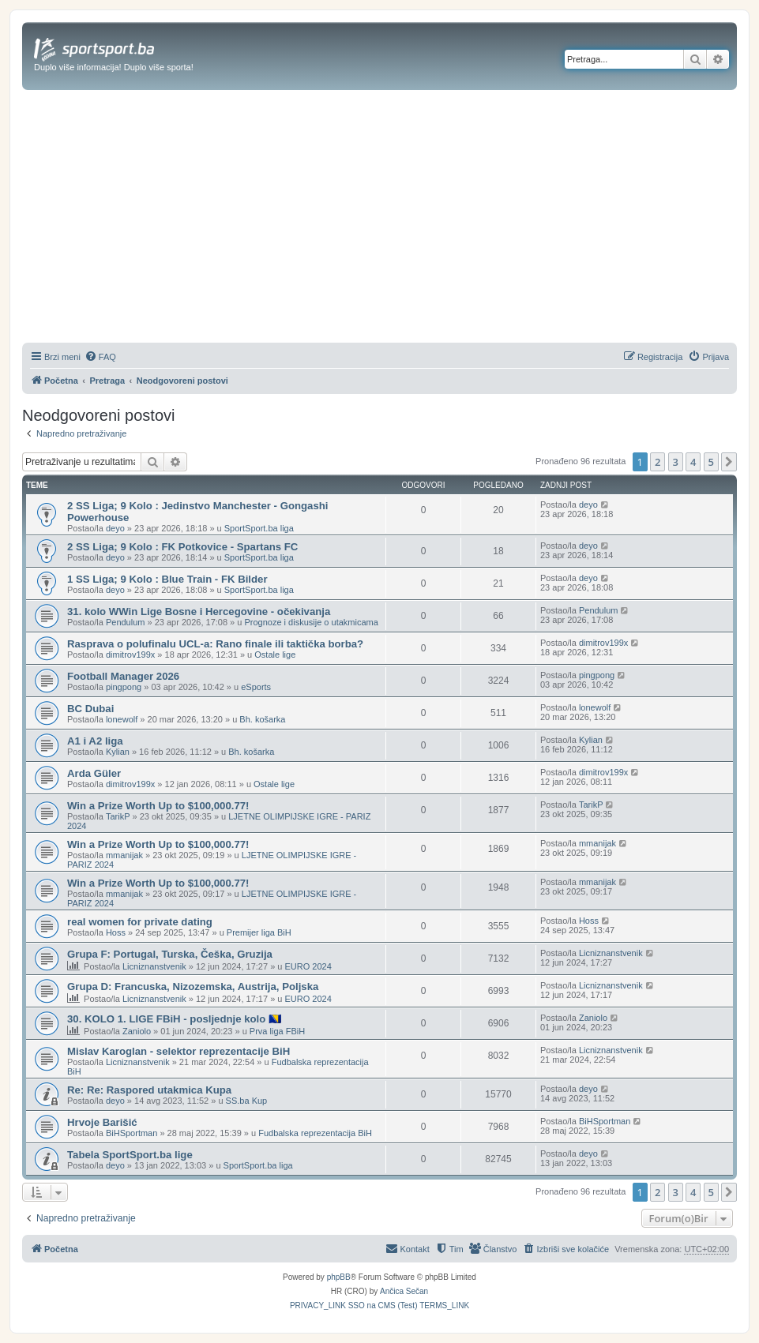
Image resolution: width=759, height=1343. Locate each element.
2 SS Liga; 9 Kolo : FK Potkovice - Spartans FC (182, 547)
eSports (256, 687)
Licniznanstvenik (154, 966)
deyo (115, 528)
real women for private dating (139, 922)
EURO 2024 (307, 966)
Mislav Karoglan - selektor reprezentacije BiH (178, 1051)
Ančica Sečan (404, 1291)
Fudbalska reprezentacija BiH (315, 1133)
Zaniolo (136, 1031)
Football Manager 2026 (123, 676)
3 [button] (675, 462)
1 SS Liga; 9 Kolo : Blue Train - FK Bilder (167, 579)
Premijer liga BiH (259, 932)
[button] (729, 461)
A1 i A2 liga (95, 741)
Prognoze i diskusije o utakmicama (311, 622)
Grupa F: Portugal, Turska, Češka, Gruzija (169, 954)
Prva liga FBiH (277, 1031)
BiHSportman (131, 1133)
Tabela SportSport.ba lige (130, 1155)
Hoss (116, 932)
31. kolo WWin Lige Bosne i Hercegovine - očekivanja (198, 611)
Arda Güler (94, 773)
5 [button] (711, 462)
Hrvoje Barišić (102, 1122)
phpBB (339, 1277)
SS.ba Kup (247, 1100)
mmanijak (124, 855)
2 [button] (657, 462)
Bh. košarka (262, 719)
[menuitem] (100, 356)
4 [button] (693, 462)
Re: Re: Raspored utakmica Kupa (149, 1090)
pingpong (123, 687)
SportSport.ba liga (259, 528)
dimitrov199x (130, 654)
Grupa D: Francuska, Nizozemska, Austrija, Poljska (192, 986)
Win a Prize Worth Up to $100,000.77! (158, 806)
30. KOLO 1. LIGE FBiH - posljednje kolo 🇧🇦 (174, 1019)
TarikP (118, 816)
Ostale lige (274, 654)
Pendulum (125, 622)
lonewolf (121, 719)
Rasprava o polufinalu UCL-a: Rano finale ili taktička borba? (215, 644)
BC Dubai (90, 709)
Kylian (118, 751)
